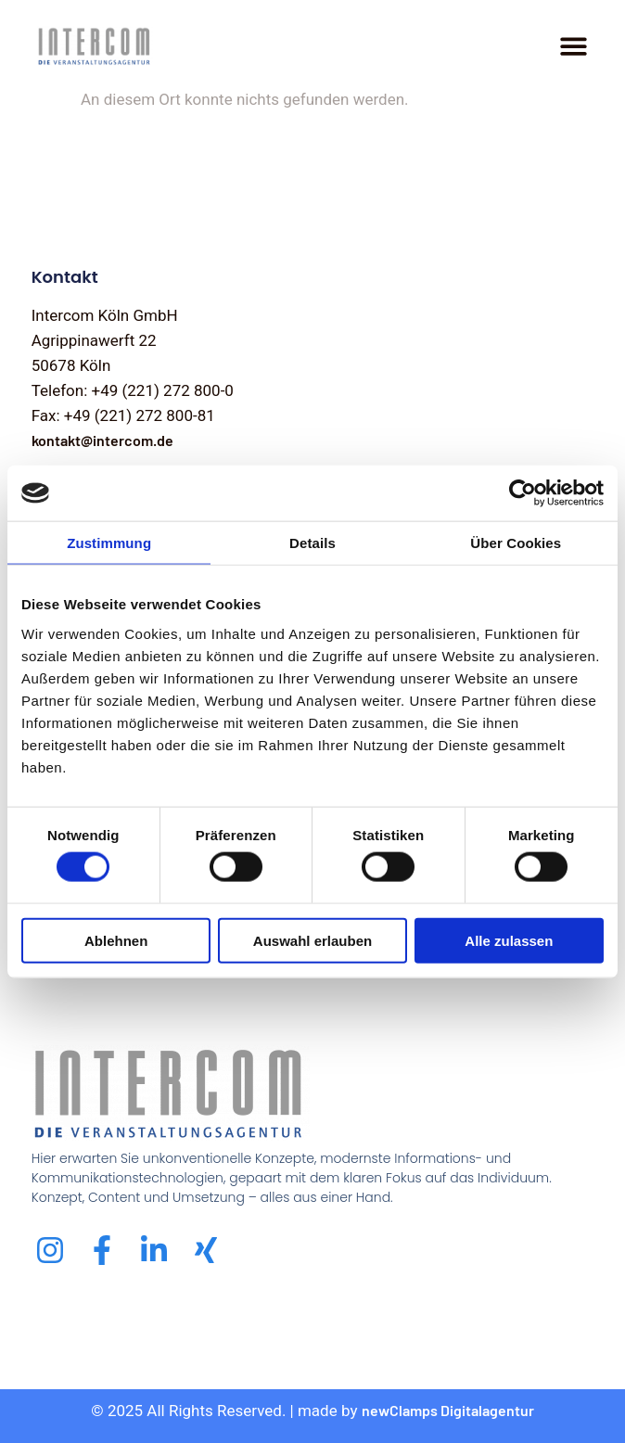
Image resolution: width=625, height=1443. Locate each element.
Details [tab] (312, 543)
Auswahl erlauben (312, 940)
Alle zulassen (509, 940)
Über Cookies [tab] (515, 543)
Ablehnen (115, 940)
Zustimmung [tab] (109, 543)
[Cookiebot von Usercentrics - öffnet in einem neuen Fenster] (522, 493)
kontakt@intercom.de (102, 440)
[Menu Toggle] (573, 46)
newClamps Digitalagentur (448, 1410)
